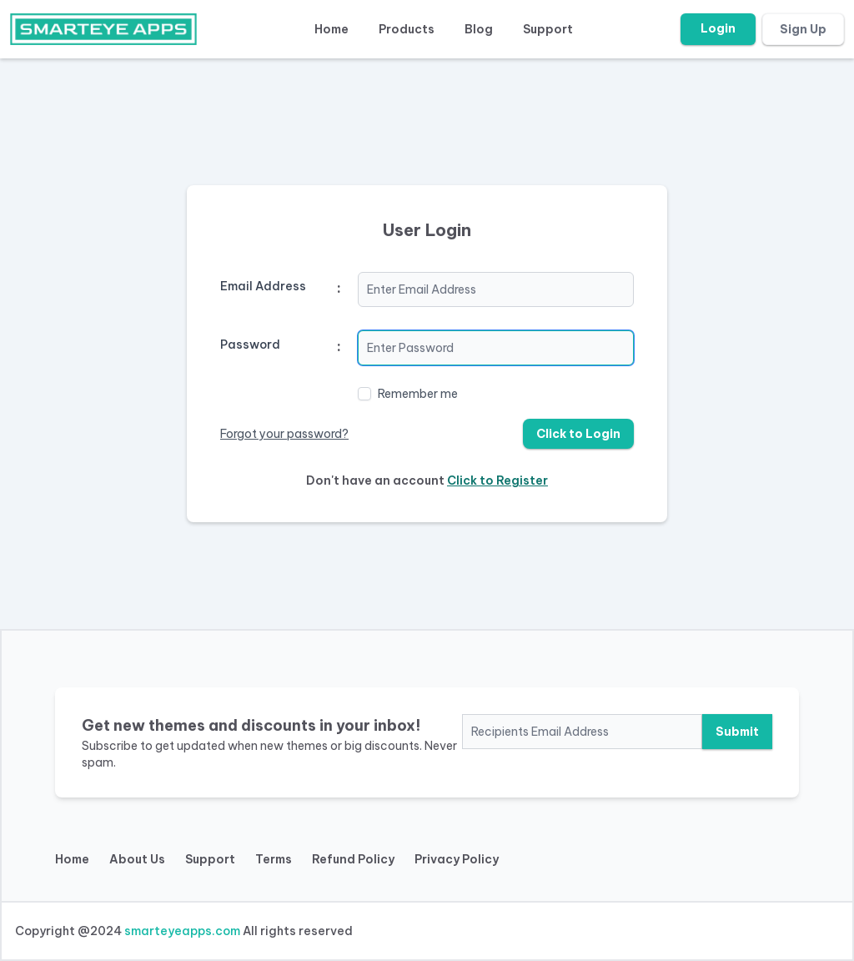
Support (548, 29)
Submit (737, 731)
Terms (273, 859)
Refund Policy (353, 859)
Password (250, 344)
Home (331, 29)
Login (718, 28)
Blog (479, 29)
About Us (137, 859)
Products (407, 29)
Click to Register (497, 480)
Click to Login (578, 433)
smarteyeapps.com (182, 930)
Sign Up (803, 29)
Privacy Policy (456, 859)
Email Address (263, 286)
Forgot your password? (284, 433)
